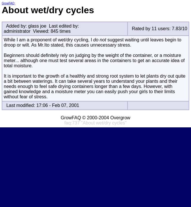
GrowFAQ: (8, 3)
